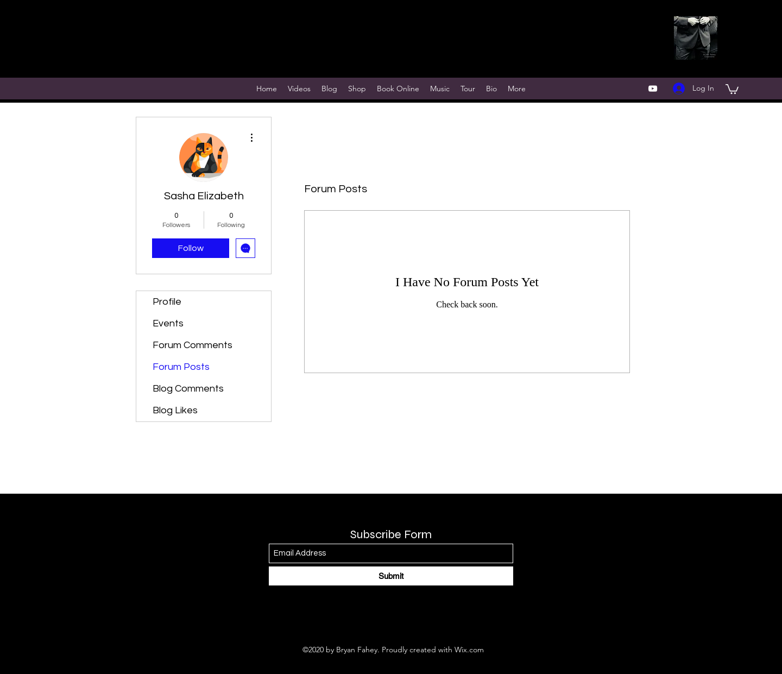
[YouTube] (652, 88)
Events (168, 323)
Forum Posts (181, 367)
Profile (167, 302)
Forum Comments (192, 345)
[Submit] (391, 575)
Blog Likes (175, 410)
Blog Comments (188, 388)
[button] (732, 88)
